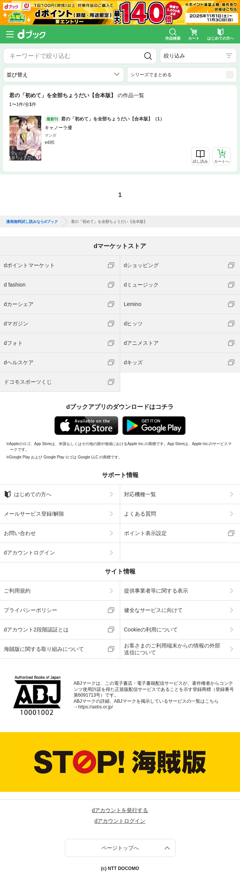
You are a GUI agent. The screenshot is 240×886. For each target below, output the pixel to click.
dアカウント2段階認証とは (36, 629)
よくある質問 (140, 514)
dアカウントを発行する (120, 810)
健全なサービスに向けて (153, 610)
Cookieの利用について (151, 629)
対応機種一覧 (140, 494)
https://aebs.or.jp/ (95, 707)
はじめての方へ (28, 494)
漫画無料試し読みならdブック (32, 222)
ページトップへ (120, 848)
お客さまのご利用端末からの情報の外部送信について (172, 648)
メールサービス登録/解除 (34, 514)
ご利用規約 (17, 591)
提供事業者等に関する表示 (156, 591)
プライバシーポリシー (30, 610)
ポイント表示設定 (145, 533)
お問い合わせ (20, 533)
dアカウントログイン (29, 553)
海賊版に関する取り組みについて (44, 649)
